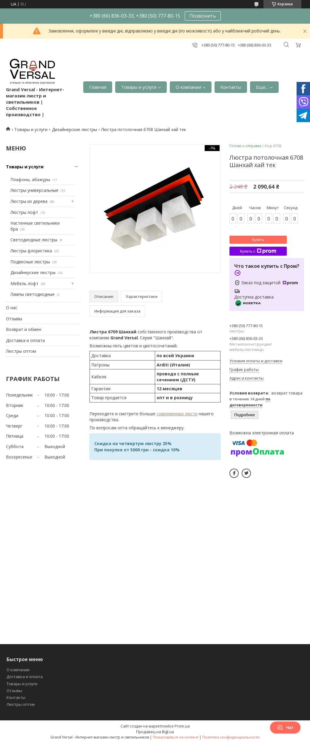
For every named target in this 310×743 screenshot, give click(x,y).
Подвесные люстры (30, 262)
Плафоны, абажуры (30, 179)
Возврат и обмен (23, 329)
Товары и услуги (138, 87)
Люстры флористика (31, 251)
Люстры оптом (21, 351)
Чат (285, 727)
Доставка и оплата (25, 340)
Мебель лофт (24, 283)
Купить (258, 239)
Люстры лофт (24, 212)
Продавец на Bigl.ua (155, 731)
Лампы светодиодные (32, 294)
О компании (188, 87)
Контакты (230, 87)
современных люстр (177, 413)
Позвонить (202, 16)
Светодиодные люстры (33, 240)
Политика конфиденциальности (231, 737)
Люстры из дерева (28, 201)
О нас (11, 307)
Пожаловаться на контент (175, 737)
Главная (97, 87)
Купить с (258, 251)
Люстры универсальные (34, 190)
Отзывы (14, 318)
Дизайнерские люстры (74, 129)
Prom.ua (182, 726)
